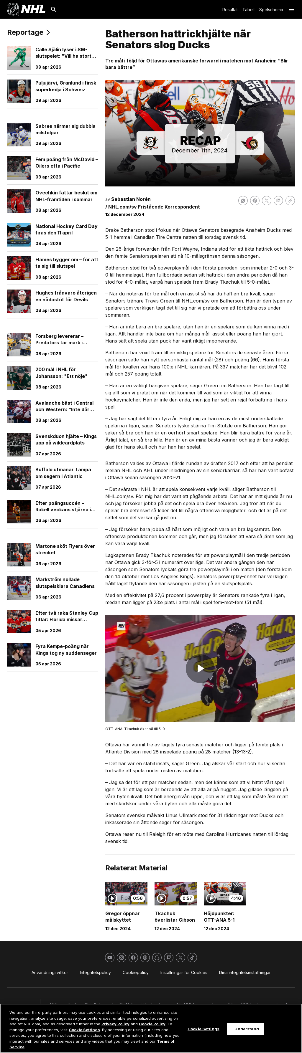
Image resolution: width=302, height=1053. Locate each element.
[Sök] (53, 9)
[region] (151, 1028)
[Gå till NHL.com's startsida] (26, 9)
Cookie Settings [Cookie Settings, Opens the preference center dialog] (203, 1028)
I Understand (245, 1028)
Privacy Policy (115, 1023)
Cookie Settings (84, 1029)
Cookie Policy (152, 1023)
